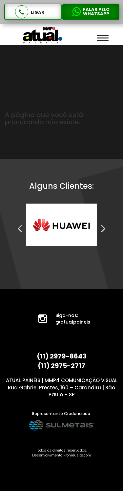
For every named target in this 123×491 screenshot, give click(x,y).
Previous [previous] (19, 228)
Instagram (46, 320)
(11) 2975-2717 (61, 365)
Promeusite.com (77, 455)
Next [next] (103, 228)
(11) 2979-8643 (62, 356)
